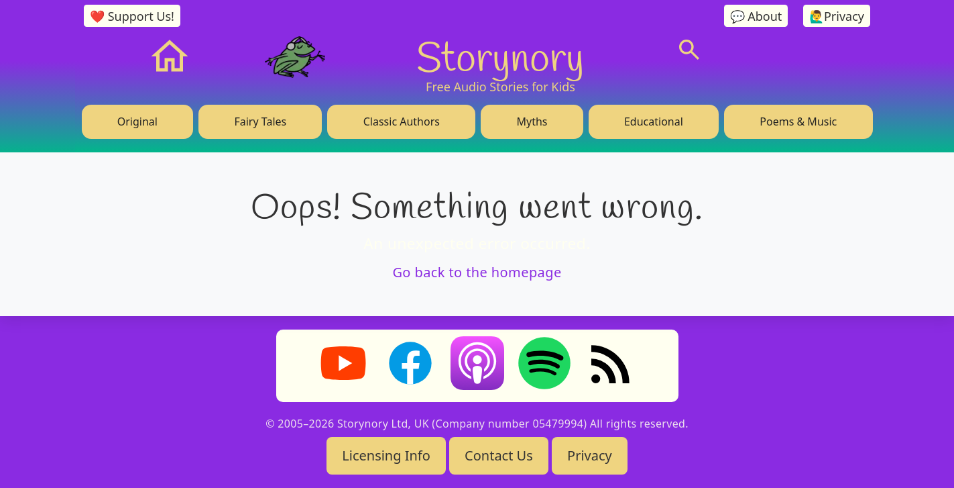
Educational (653, 121)
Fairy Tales (260, 121)
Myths (531, 121)
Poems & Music (798, 121)
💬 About (756, 16)
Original (137, 121)
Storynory (500, 56)
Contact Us (499, 455)
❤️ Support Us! (132, 16)
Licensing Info (386, 455)
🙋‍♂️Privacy (836, 16)
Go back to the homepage (476, 272)
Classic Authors (401, 121)
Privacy (589, 455)
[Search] (689, 49)
